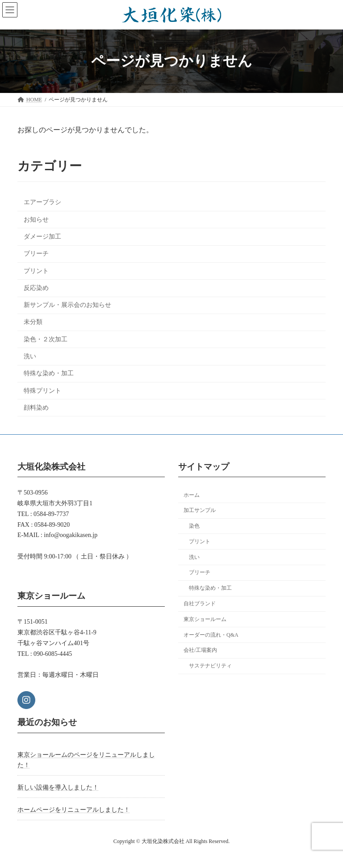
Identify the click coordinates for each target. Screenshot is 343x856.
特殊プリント (42, 390)
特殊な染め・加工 (49, 373)
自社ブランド (200, 603)
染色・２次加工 (45, 339)
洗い (30, 356)
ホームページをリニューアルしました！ (73, 809)
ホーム (192, 495)
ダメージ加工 (42, 236)
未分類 (33, 322)
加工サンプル (200, 510)
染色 (194, 526)
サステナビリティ (210, 666)
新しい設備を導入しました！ (58, 787)
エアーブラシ (42, 202)
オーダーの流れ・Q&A (211, 635)
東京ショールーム (205, 619)
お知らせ (36, 219)
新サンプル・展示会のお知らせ (67, 305)
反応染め (36, 288)
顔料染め (36, 407)
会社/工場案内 (200, 650)
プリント (36, 271)
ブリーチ (36, 253)
